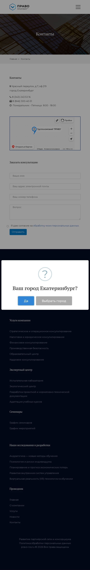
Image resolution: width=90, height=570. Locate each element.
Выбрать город (54, 301)
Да (26, 301)
